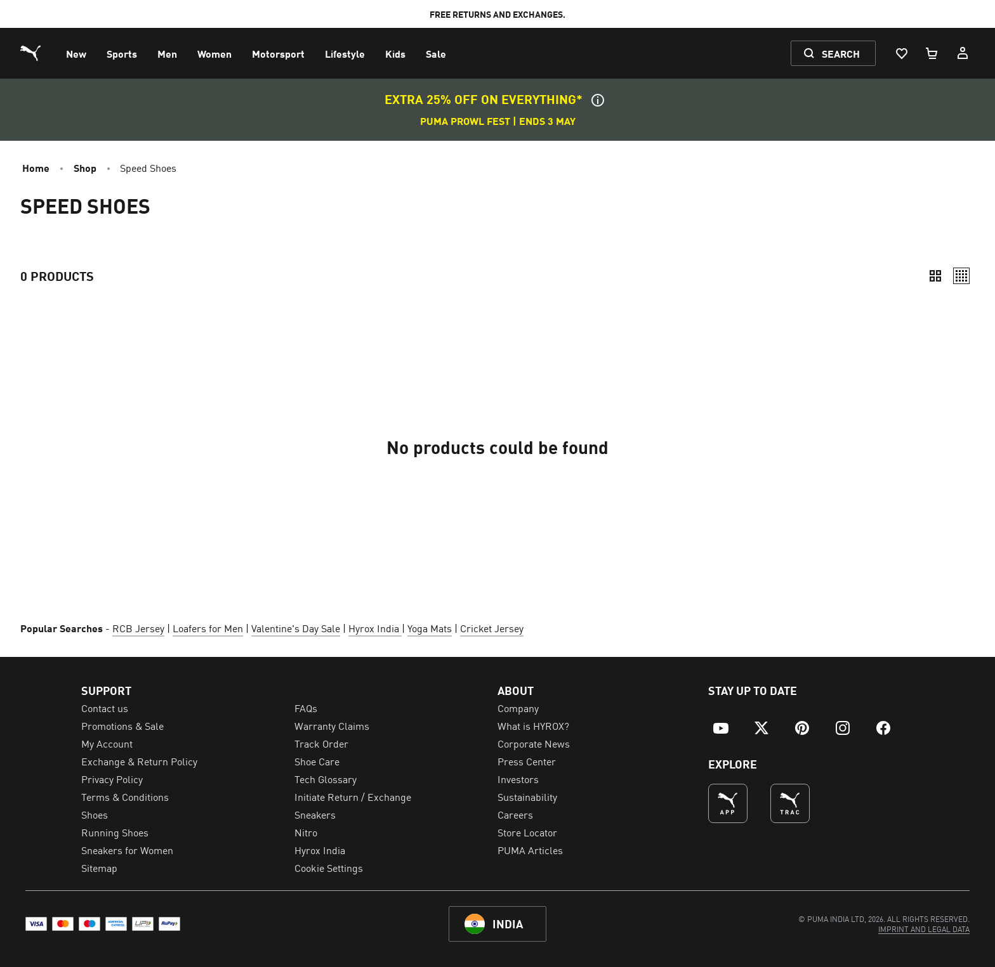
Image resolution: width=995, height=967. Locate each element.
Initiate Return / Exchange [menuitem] (352, 796)
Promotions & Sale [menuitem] (122, 725)
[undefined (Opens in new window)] (728, 803)
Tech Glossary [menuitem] (325, 778)
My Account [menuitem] (107, 743)
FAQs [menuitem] (305, 707)
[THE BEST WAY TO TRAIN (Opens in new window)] (790, 803)
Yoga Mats (429, 627)
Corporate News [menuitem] (534, 743)
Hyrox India (375, 627)
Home (35, 167)
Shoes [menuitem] (94, 814)
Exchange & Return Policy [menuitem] (139, 761)
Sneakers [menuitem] (315, 814)
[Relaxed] (961, 276)
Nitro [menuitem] (305, 832)
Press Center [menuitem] (527, 761)
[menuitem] (76, 53)
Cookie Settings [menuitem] (328, 867)
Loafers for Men (208, 627)
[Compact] (935, 276)
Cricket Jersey (492, 627)
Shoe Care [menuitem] (316, 761)
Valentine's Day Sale (295, 627)
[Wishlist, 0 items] (901, 53)
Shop (85, 167)
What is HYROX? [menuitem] (533, 725)
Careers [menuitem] (515, 814)
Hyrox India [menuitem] (319, 849)
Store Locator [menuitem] (527, 832)
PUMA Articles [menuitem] (530, 849)
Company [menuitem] (518, 707)
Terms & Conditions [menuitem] (125, 796)
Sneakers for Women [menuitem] (127, 849)
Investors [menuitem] (518, 778)
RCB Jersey (138, 627)
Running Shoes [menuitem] (114, 832)
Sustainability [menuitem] (527, 796)
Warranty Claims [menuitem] (331, 725)
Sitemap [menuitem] (99, 867)
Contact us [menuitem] (104, 707)
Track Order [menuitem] (321, 743)
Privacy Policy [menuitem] (112, 778)
